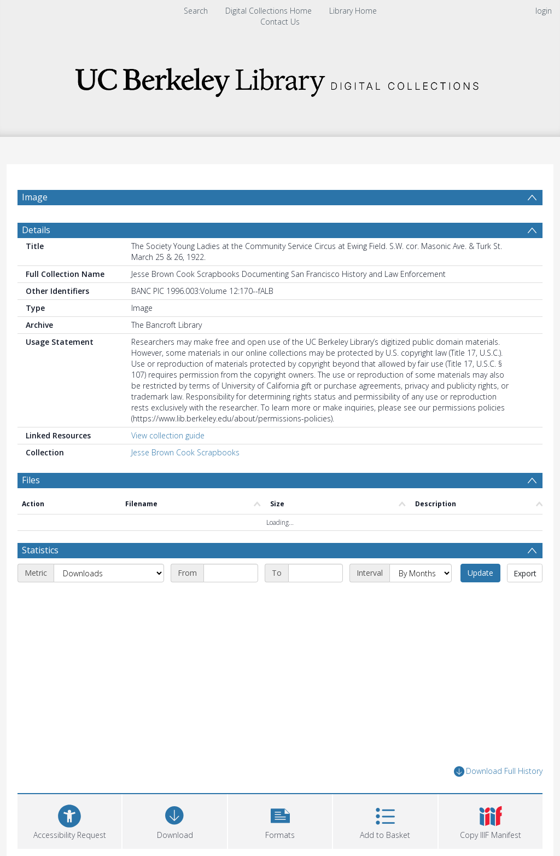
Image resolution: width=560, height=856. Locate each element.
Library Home (353, 10)
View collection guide (168, 435)
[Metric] (109, 573)
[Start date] (230, 573)
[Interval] (420, 573)
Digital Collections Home (268, 10)
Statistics (40, 550)
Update (480, 573)
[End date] (315, 573)
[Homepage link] (280, 79)
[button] (280, 820)
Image (35, 197)
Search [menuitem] (196, 10)
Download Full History (498, 771)
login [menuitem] (543, 10)
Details (36, 230)
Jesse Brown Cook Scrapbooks (185, 452)
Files (31, 480)
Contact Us (280, 21)
